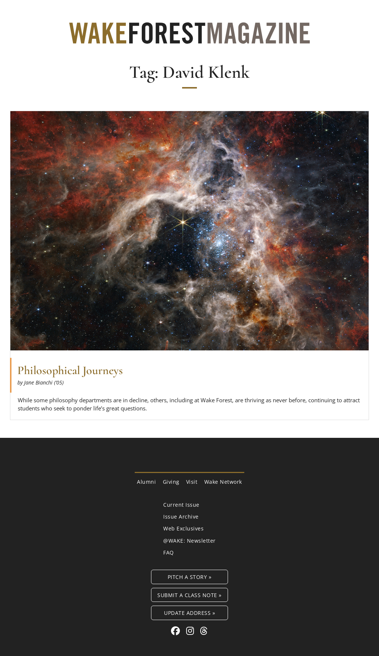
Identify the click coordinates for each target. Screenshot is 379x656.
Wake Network (223, 481)
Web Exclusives (183, 528)
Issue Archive (181, 516)
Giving (171, 481)
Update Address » (189, 612)
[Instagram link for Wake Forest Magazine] (191, 631)
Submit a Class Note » (189, 595)
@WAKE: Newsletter (189, 540)
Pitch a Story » (190, 576)
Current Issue (181, 504)
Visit (192, 481)
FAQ (168, 552)
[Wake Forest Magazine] (189, 38)
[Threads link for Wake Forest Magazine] (204, 631)
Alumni (146, 481)
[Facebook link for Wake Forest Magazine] (176, 631)
